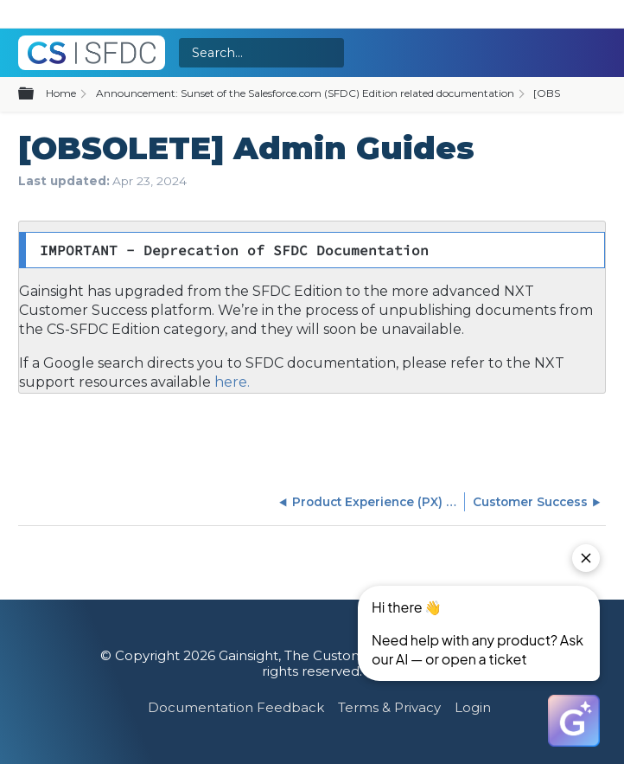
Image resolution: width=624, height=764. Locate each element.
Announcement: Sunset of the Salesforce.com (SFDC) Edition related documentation (305, 93)
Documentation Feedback (236, 707)
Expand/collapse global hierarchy (36, 94)
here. (230, 382)
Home (61, 93)
